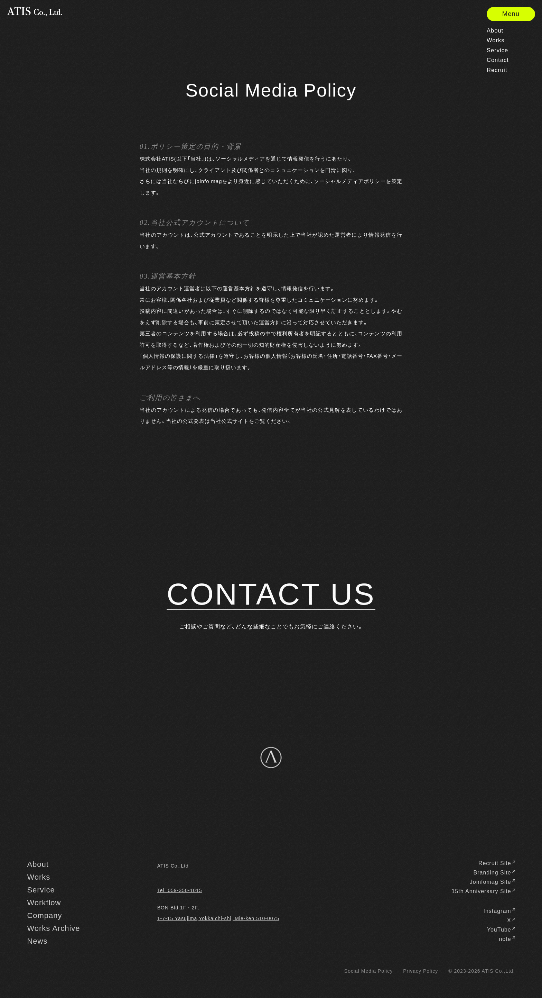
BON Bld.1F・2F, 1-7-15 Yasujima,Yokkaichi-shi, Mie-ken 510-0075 (218, 913)
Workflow (44, 903)
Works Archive (53, 928)
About (495, 31)
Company (44, 915)
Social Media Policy (368, 971)
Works (496, 41)
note (507, 939)
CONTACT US (271, 594)
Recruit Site (496, 863)
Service (497, 51)
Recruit (497, 70)
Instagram (499, 911)
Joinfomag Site (492, 882)
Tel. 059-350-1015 (179, 890)
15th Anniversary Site (483, 891)
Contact (498, 60)
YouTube (501, 930)
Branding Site (494, 872)
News (37, 941)
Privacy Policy (420, 971)
